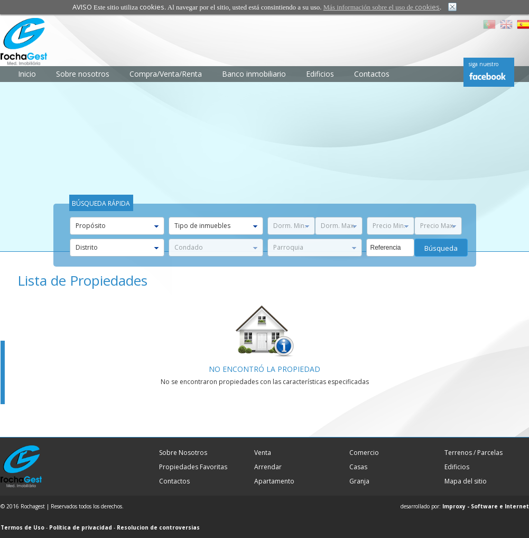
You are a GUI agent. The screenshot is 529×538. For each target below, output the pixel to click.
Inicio (27, 74)
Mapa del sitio (465, 481)
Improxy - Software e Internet (485, 506)
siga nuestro (483, 64)
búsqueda (441, 248)
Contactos (371, 74)
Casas (358, 466)
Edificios (320, 74)
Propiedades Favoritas (193, 466)
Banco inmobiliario (254, 74)
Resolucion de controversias (158, 527)
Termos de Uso (22, 527)
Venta (262, 452)
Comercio (364, 452)
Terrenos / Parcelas (473, 452)
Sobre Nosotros (183, 452)
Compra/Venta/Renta (165, 74)
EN (506, 24)
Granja (359, 481)
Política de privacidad (80, 527)
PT (489, 24)
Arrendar (268, 466)
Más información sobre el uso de (381, 7)
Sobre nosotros (82, 74)
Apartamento (274, 481)
